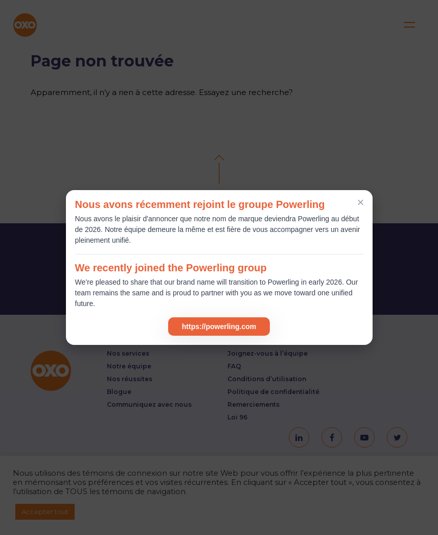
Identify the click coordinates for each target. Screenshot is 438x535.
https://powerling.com (219, 326)
